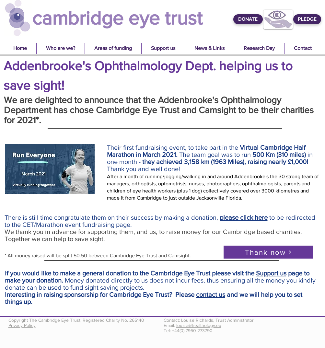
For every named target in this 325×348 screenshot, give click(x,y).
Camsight (217, 110)
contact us (210, 294)
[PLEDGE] (307, 19)
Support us (271, 273)
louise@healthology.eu (198, 325)
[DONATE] (248, 19)
